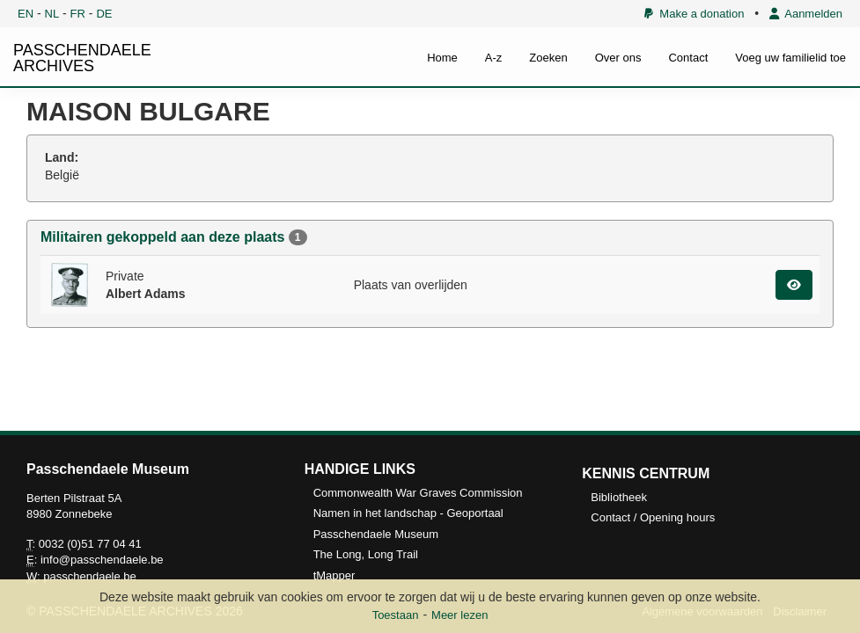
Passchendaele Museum (375, 534)
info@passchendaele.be (102, 559)
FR (77, 13)
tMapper (334, 575)
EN (25, 13)
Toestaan (395, 615)
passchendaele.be (89, 576)
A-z (494, 57)
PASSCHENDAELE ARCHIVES (82, 58)
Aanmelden (805, 13)
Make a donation (694, 13)
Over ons (618, 57)
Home (442, 57)
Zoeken (548, 57)
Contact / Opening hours (653, 517)
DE (104, 13)
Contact (688, 57)
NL (52, 13)
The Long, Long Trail (365, 554)
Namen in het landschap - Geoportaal (408, 513)
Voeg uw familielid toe (790, 57)
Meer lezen (459, 615)
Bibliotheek (619, 497)
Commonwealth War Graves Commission (418, 492)
